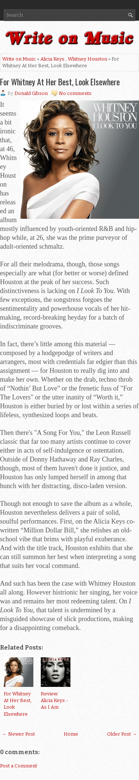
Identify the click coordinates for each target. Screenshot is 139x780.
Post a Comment (18, 766)
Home (71, 734)
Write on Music (19, 59)
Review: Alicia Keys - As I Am (54, 700)
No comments (75, 93)
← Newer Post (18, 734)
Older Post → (122, 734)
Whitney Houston (87, 59)
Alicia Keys (52, 59)
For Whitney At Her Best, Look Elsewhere (60, 81)
